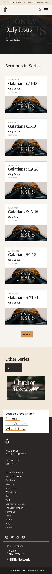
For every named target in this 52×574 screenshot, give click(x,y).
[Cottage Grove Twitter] (12, 537)
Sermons (12, 418)
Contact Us (11, 464)
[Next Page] (27, 334)
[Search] (40, 9)
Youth (8, 500)
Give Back (10, 527)
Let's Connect (16, 423)
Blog (7, 523)
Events (8, 520)
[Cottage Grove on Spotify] (23, 537)
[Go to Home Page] (5, 9)
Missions (9, 484)
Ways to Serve (12, 492)
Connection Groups (15, 504)
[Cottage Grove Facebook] (18, 537)
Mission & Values (13, 476)
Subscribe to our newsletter (26, 570)
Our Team (10, 480)
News (8, 516)
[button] (46, 10)
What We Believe (14, 472)
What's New (15, 428)
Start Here (10, 488)
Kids (7, 496)
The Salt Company (14, 508)
